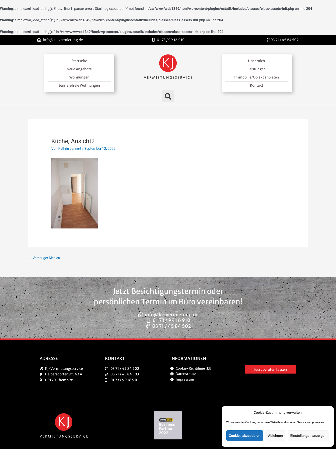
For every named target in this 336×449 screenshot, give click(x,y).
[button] (168, 96)
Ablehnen (275, 436)
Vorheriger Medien (44, 258)
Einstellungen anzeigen (308, 436)
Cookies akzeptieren (245, 436)
